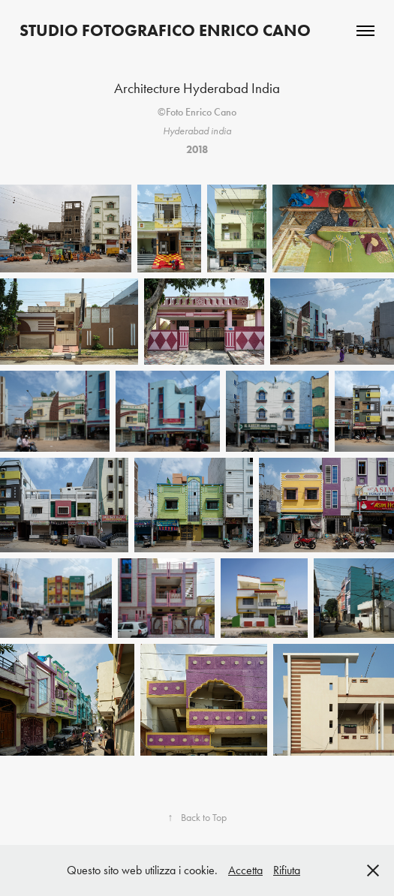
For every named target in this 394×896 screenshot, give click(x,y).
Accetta (245, 870)
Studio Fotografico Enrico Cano (165, 30)
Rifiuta (286, 870)
